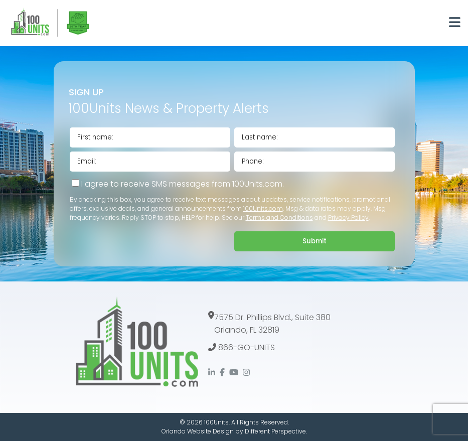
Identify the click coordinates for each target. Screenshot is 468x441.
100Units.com (263, 208)
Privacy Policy (348, 217)
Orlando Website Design (198, 431)
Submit (314, 241)
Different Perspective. (276, 431)
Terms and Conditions (279, 217)
